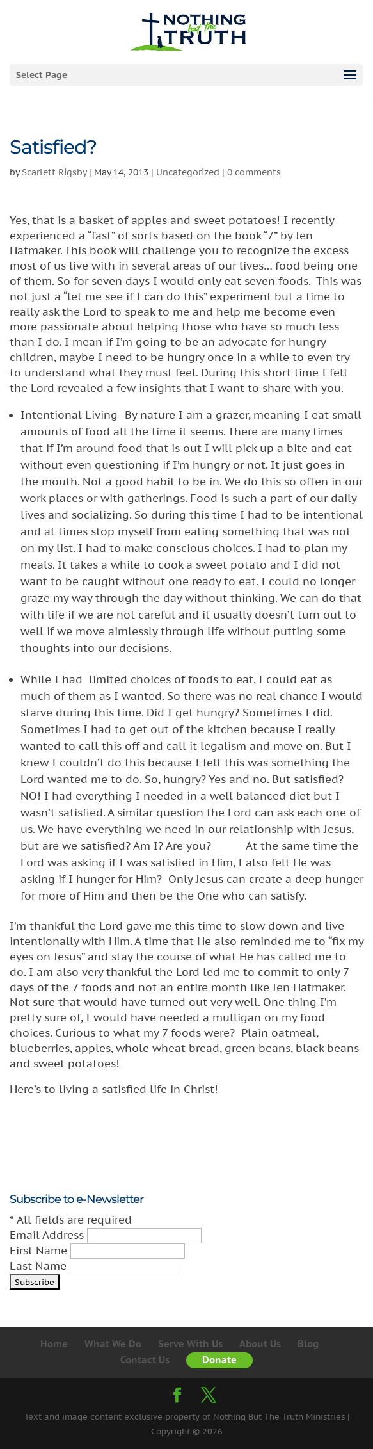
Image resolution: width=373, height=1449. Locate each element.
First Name (40, 1250)
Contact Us (145, 1360)
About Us (260, 1344)
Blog (308, 1344)
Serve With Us (190, 1344)
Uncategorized (187, 172)
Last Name (40, 1266)
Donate (219, 1360)
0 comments (254, 172)
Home (54, 1344)
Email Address (48, 1235)
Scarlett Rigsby (54, 172)
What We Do (112, 1344)
